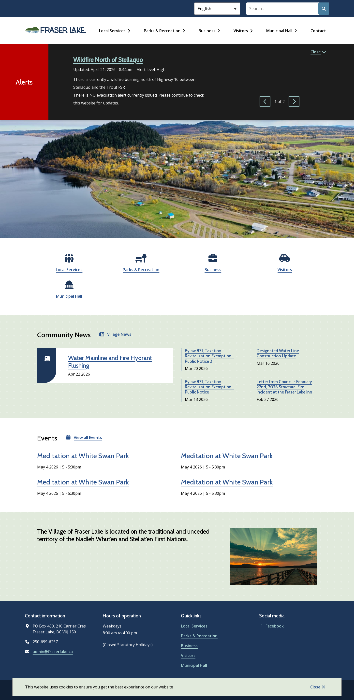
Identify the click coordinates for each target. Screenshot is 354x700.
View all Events (88, 437)
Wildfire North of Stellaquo (108, 59)
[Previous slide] (265, 101)
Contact (318, 30)
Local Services (112, 30)
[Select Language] (217, 8)
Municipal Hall (279, 30)
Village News (119, 334)
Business (207, 30)
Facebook (271, 626)
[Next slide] (294, 101)
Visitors (241, 30)
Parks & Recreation (162, 30)
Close (315, 687)
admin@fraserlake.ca (53, 651)
